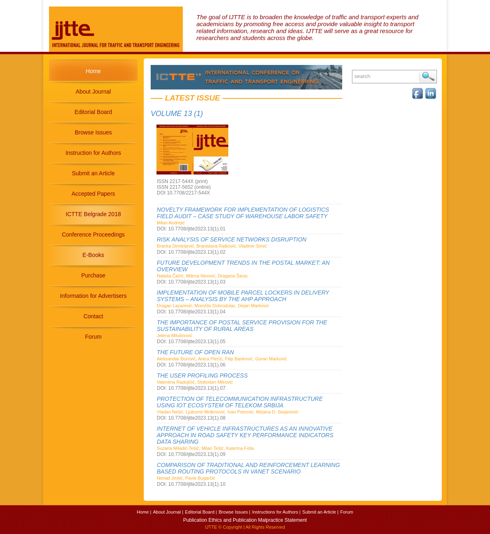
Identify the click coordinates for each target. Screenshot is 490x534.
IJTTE (211, 527)
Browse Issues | (234, 511)
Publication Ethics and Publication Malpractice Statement (245, 520)
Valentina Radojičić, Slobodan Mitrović (195, 382)
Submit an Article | (320, 511)
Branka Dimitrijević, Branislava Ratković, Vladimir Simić (212, 246)
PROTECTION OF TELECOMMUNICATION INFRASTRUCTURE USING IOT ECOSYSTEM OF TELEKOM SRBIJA (240, 402)
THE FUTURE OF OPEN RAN (195, 352)
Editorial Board (93, 112)
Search (428, 76)
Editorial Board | (201, 511)
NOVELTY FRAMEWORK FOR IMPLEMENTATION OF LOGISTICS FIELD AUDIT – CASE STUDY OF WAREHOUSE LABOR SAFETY (243, 212)
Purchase (93, 275)
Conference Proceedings (93, 234)
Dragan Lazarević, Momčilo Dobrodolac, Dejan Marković (213, 305)
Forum (93, 336)
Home (93, 71)
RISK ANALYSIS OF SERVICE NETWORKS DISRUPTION (231, 239)
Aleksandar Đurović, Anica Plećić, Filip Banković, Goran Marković (222, 358)
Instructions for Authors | (276, 511)
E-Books (93, 255)
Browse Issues (93, 132)
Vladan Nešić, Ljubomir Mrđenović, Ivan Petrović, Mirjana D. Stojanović (227, 411)
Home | (144, 511)
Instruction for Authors (93, 153)
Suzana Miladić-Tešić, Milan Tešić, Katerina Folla (205, 448)
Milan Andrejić (171, 222)
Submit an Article (93, 173)
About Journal (93, 91)
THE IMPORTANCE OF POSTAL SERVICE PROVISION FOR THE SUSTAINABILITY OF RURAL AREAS (242, 325)
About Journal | (168, 511)
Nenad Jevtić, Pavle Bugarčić (186, 478)
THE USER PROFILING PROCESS (202, 375)
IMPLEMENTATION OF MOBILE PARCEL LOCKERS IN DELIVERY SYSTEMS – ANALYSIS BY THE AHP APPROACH (243, 295)
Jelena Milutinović (174, 335)
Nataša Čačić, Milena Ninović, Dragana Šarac (202, 275)
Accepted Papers (93, 193)
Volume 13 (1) (177, 113)
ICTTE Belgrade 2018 (93, 214)
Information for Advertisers (93, 296)
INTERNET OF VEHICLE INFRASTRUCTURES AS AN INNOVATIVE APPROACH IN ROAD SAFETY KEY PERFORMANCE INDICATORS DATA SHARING (245, 435)
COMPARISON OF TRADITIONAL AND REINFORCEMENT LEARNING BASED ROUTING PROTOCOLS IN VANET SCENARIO (248, 468)
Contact (93, 316)
